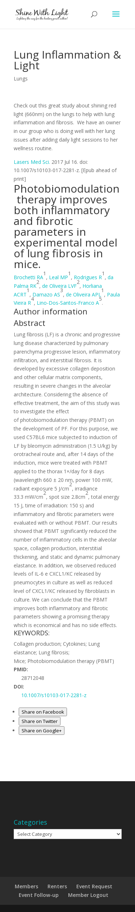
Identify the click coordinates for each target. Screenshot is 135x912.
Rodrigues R (88, 277)
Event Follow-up (39, 895)
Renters (57, 886)
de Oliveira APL (83, 294)
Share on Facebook (43, 712)
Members (26, 886)
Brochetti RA (28, 277)
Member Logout (88, 895)
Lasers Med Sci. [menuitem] (32, 161)
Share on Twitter (40, 721)
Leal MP (58, 277)
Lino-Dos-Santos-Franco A (68, 302)
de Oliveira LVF (59, 285)
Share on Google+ (42, 730)
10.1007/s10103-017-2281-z (53, 695)
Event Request (94, 886)
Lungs (21, 78)
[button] (50, 311)
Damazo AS (46, 294)
